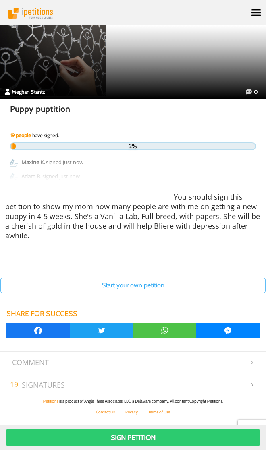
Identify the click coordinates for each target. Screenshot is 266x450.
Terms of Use (159, 412)
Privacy (131, 412)
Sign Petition (133, 437)
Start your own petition (133, 285)
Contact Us (105, 412)
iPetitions (133, 13)
